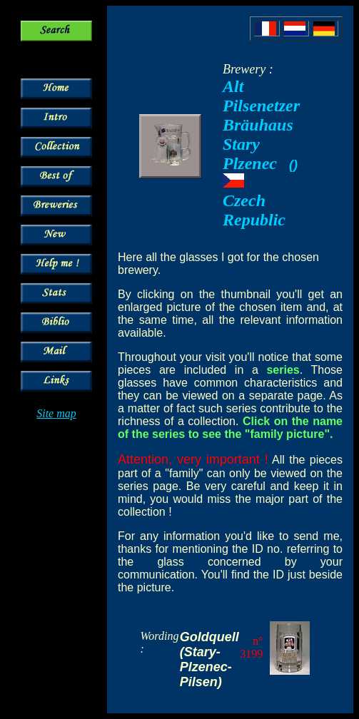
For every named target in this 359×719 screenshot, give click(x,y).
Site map (56, 413)
